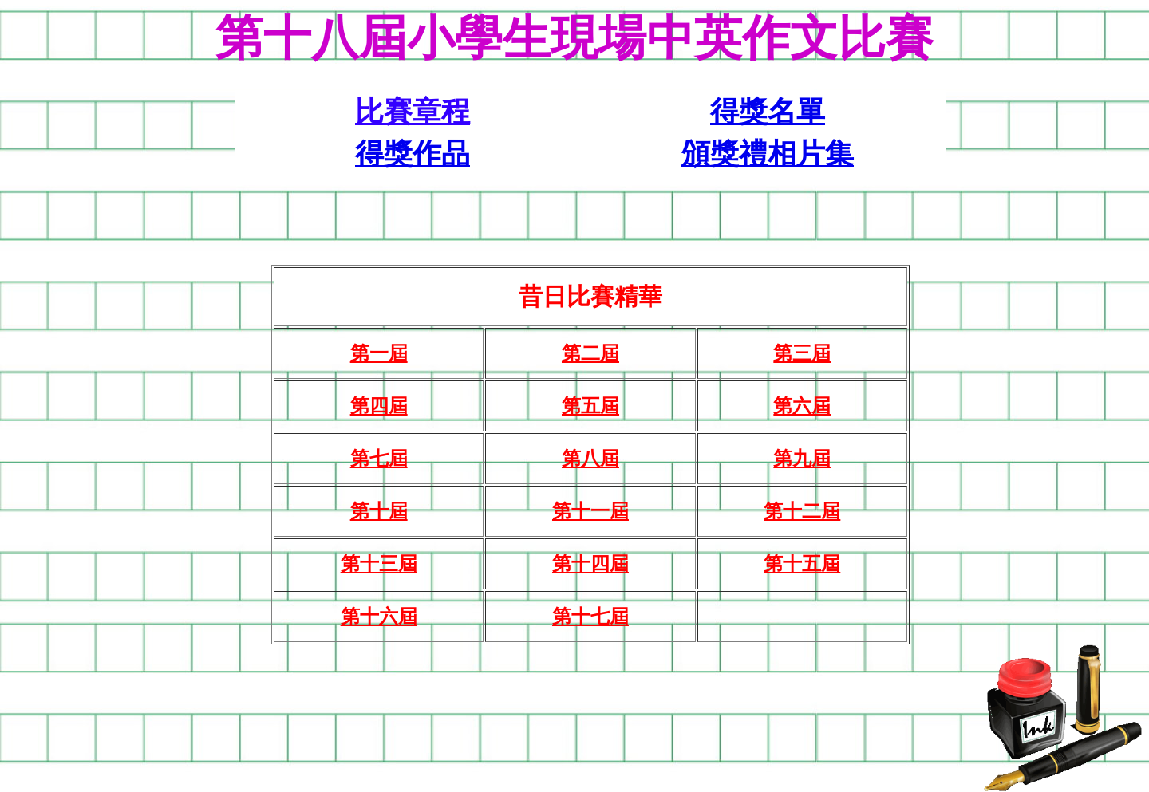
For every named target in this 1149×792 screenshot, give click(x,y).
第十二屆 (802, 511)
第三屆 (802, 353)
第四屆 (379, 406)
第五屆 (590, 406)
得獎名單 (767, 112)
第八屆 (590, 458)
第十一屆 (590, 511)
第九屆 (802, 458)
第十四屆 (590, 564)
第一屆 (379, 353)
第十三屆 (379, 564)
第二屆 (590, 353)
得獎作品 (412, 154)
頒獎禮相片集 (767, 154)
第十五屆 (802, 564)
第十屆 (379, 511)
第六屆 (802, 406)
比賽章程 (412, 112)
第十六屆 (379, 616)
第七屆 (379, 458)
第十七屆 (590, 616)
